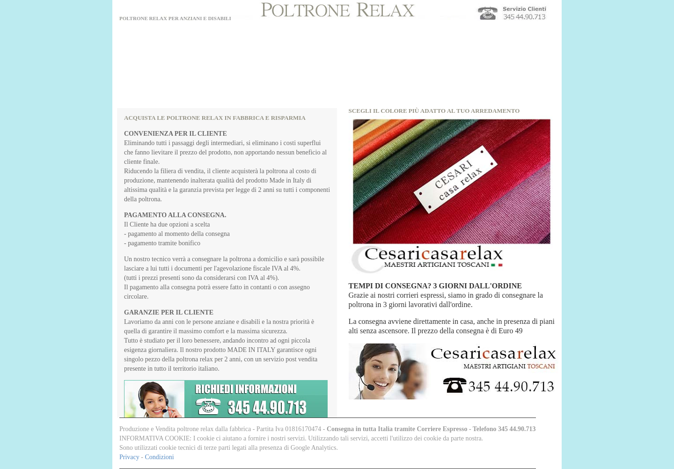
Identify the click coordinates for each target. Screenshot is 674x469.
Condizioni (159, 457)
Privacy (130, 457)
